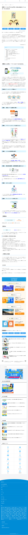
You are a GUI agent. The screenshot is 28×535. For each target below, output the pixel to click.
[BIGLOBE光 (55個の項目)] (3, 507)
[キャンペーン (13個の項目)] (17, 507)
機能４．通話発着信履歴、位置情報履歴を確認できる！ (13, 53)
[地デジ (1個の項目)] (17, 518)
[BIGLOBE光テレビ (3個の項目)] (15, 510)
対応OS (7, 57)
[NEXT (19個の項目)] (13, 507)
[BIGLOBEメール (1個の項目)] (24, 512)
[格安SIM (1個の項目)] (20, 514)
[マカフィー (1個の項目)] (20, 516)
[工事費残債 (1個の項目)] (14, 515)
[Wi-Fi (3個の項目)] (22, 510)
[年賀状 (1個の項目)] (8, 514)
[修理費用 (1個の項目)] (16, 514)
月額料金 (7, 56)
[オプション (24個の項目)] (10, 507)
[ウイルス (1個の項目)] (25, 516)
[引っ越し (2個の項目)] (11, 512)
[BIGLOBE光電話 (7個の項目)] (9, 509)
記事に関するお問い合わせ (5, 527)
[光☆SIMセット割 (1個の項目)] (4, 514)
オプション (15, 330)
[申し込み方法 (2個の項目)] (7, 512)
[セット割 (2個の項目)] (12, 511)
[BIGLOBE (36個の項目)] (6, 507)
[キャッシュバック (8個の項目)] (22, 507)
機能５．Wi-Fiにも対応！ (9, 54)
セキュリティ (4, 330)
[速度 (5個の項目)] (16, 509)
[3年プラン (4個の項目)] (19, 509)
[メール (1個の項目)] (20, 512)
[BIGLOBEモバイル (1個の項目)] (9, 515)
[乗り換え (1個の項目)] (18, 515)
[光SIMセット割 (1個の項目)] (3, 515)
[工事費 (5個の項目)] (13, 509)
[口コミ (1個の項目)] (13, 519)
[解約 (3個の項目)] (20, 510)
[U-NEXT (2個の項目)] (2, 512)
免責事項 (3, 525)
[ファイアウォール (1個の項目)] (15, 516)
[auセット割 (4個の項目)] (23, 509)
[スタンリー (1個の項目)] (12, 514)
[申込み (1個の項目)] (14, 512)
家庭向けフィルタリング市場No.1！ (10, 50)
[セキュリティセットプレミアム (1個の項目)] (5, 518)
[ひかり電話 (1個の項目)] (22, 518)
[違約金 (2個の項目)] (15, 511)
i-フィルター (11, 330)
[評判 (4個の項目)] (26, 509)
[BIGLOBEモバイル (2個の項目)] (4, 511)
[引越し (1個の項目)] (25, 515)
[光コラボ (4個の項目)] (3, 510)
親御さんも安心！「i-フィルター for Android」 (12, 49)
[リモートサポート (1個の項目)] (4, 516)
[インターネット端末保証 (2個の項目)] (23, 511)
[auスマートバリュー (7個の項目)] (4, 509)
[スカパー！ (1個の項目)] (11, 518)
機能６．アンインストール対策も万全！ (11, 55)
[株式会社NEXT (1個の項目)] (22, 519)
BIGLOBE (7, 330)
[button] (26, 366)
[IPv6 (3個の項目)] (25, 510)
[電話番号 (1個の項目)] (5, 519)
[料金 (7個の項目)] (26, 507)
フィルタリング (19, 330)
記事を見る (19, 289)
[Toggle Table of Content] (22, 47)
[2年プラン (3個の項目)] (11, 510)
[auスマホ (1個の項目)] (22, 515)
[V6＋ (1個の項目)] (17, 512)
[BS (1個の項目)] (15, 518)
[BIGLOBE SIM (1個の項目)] (24, 514)
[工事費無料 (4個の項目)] (7, 510)
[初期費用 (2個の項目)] (8, 511)
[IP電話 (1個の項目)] (25, 518)
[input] (14, 367)
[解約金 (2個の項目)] (18, 511)
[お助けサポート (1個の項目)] (9, 516)
